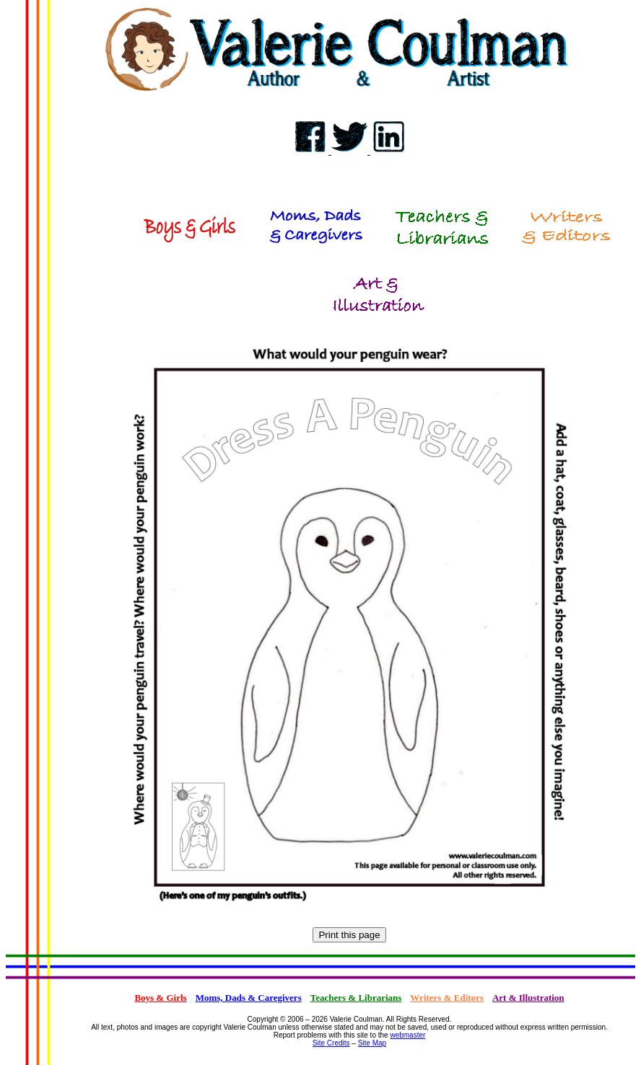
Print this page (349, 934)
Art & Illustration (528, 997)
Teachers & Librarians (356, 997)
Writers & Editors (447, 997)
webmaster (407, 1035)
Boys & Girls (160, 997)
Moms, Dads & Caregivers (249, 997)
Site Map (372, 1043)
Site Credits (331, 1043)
